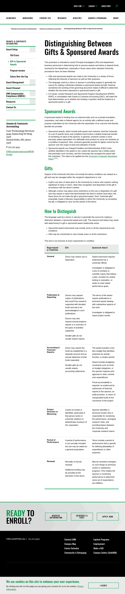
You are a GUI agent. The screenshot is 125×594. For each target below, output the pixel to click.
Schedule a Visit (82, 516)
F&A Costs (14, 55)
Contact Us (11, 107)
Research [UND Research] (62, 18)
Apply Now (107, 516)
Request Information (56, 516)
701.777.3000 (34, 539)
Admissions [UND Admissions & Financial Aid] (28, 18)
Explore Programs (101, 539)
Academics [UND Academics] (11, 18)
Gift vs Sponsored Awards (18, 63)
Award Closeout (13, 87)
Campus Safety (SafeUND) (105, 552)
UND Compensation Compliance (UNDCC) (15, 95)
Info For (79, 6)
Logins (93, 6)
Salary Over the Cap (19, 76)
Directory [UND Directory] (106, 6)
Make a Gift (99, 548)
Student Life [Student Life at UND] (45, 18)
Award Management (15, 82)
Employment (99, 543)
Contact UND (70, 539)
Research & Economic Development (24, 29)
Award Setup (12, 49)
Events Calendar (71, 548)
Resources (11, 101)
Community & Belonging (75, 552)
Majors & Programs (97, 18)
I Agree (109, 585)
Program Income (17, 70)
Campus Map (70, 543)
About (116, 18)
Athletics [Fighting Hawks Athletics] (77, 18)
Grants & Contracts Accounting (50, 29)
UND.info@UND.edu (15, 539)
